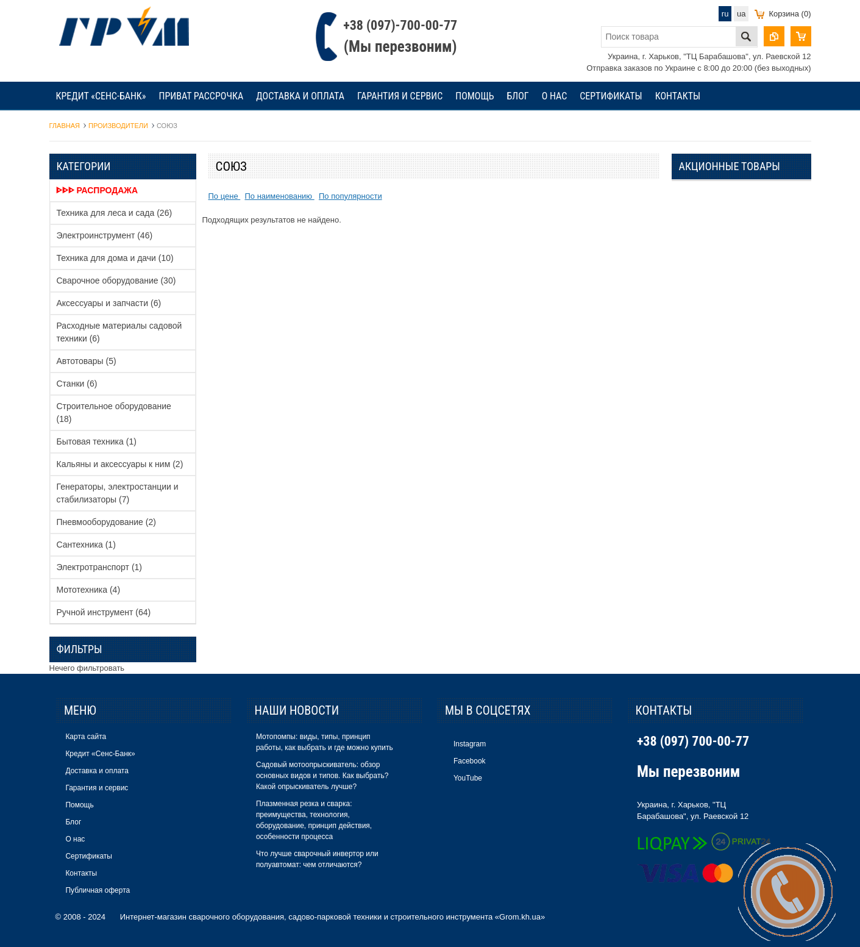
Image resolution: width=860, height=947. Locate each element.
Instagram (469, 744)
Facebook (469, 761)
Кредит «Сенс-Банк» (101, 96)
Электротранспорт (100, 567)
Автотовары (86, 361)
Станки (77, 383)
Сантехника (86, 544)
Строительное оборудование (114, 412)
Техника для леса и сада (114, 213)
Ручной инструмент (104, 612)
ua (741, 13)
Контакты (677, 96)
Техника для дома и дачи (115, 258)
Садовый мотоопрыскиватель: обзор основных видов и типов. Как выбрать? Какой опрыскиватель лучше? (322, 775)
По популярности (350, 196)
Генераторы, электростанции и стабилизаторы (118, 493)
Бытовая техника (97, 441)
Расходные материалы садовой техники (119, 332)
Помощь (474, 96)
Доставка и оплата (300, 96)
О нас (554, 96)
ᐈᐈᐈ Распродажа (97, 190)
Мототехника (89, 590)
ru (725, 13)
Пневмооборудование (106, 522)
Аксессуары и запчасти (109, 303)
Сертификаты (611, 96)
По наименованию (279, 196)
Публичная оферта (97, 890)
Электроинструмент (105, 235)
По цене (224, 196)
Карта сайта (85, 736)
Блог (518, 96)
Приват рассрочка (201, 96)
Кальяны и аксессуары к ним (120, 464)
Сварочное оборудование (116, 280)
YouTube (467, 778)
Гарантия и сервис (399, 96)
